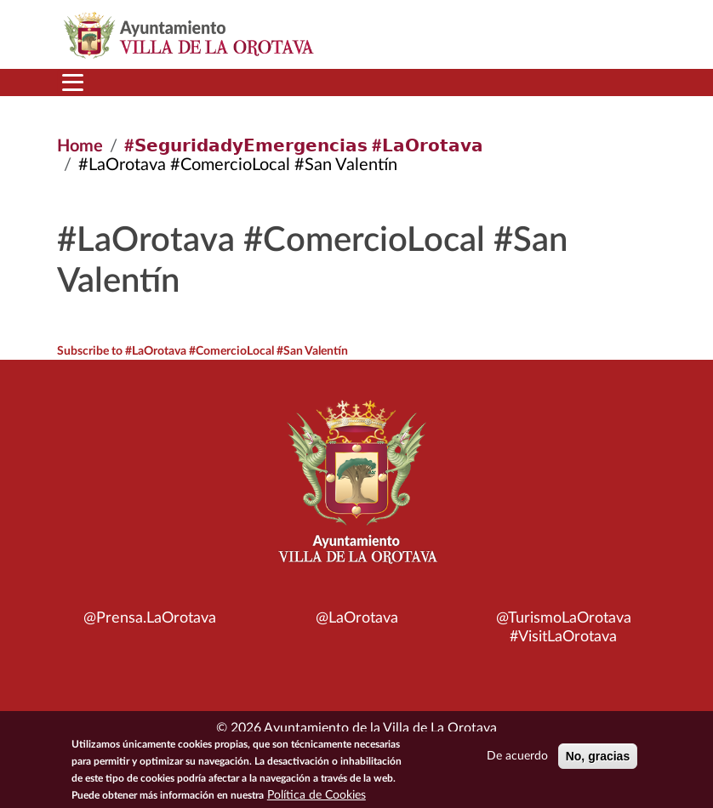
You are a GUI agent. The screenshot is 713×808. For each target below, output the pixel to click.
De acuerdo (517, 759)
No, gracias (598, 759)
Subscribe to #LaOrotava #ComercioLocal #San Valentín (202, 351)
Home (80, 146)
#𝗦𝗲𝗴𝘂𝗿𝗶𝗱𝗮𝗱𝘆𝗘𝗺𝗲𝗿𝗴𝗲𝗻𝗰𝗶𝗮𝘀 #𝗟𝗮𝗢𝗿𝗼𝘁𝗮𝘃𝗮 (303, 146)
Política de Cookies (316, 799)
